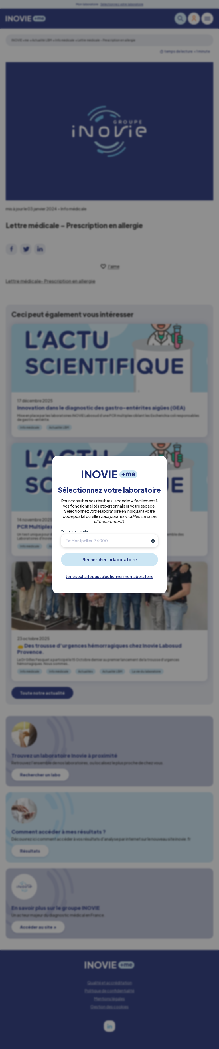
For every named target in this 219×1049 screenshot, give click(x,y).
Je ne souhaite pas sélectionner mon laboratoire (109, 576)
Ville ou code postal (75, 531)
